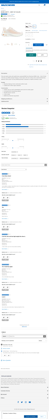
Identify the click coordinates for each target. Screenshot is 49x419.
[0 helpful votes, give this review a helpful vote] (4, 197)
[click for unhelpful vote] (9, 355)
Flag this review (5, 200)
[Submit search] (44, 336)
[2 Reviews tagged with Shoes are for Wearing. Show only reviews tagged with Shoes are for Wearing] (24, 158)
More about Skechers (5, 368)
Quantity (27, 42)
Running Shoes (29, 382)
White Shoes (6, 384)
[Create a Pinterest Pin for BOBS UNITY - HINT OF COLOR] (42, 61)
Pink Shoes (12, 384)
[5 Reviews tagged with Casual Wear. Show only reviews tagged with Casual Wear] (14, 152)
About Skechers (5, 387)
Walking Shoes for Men (23, 378)
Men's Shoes (30, 378)
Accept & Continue (30, 416)
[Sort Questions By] (43, 341)
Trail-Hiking (41, 382)
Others (2, 397)
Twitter (22, 402)
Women (2, 8)
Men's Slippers (21, 379)
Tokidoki (18, 382)
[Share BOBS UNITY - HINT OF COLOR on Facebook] (37, 61)
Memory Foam (20, 381)
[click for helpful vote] (5, 355)
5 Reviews (13, 14)
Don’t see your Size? (43, 30)
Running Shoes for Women (39, 378)
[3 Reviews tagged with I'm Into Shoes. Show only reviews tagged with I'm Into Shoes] (14, 158)
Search (4, 336)
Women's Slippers (13, 379)
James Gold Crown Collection (37, 381)
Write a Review (11, 115)
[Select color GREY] (31, 27)
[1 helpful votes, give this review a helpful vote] (4, 287)
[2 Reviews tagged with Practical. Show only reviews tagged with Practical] (14, 155)
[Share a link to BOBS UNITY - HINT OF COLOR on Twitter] (39, 61)
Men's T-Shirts (3, 381)
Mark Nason (5, 382)
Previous (5, 44)
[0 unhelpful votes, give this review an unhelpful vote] (8, 197)
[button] (2, 32)
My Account (4, 394)
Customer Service (5, 390)
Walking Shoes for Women (13, 378)
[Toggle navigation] (47, 5)
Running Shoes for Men (5, 379)
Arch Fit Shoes (14, 381)
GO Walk (30, 381)
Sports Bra (9, 381)
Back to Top (24, 326)
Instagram (26, 402)
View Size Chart (35, 30)
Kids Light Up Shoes (12, 382)
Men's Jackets (36, 379)
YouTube (30, 402)
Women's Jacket (42, 379)
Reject (42, 416)
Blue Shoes (17, 384)
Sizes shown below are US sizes (32, 32)
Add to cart (38, 44)
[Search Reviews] (24, 165)
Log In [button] (31, 55)
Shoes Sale (23, 382)
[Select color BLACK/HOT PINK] (27, 27)
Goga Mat (26, 381)
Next (19, 44)
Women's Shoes (4, 378)
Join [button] (42, 55)
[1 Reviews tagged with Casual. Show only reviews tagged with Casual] (19, 155)
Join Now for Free (35, 1)
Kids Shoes (27, 379)
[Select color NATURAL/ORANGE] (34, 27)
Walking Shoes (35, 382)
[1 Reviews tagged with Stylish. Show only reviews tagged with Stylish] (25, 155)
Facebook (18, 402)
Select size (27, 30)
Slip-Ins (31, 379)
